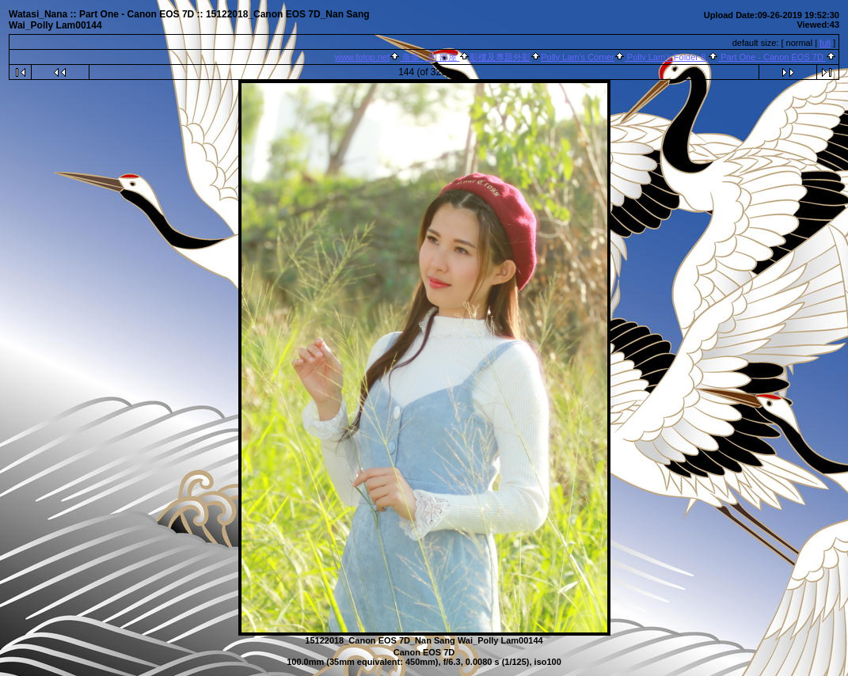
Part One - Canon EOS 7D (772, 57)
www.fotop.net (362, 57)
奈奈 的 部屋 (429, 57)
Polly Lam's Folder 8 (666, 57)
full (825, 42)
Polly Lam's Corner (577, 57)
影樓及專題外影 (500, 57)
